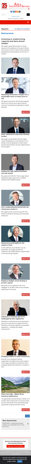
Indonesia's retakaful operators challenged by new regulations (13, 318)
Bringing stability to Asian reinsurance (15, 356)
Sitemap (21, 18)
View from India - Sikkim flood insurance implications (12, 395)
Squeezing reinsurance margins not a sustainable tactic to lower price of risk (15, 96)
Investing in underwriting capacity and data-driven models (13, 41)
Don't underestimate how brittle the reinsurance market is (15, 208)
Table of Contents (22, 29)
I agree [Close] (19, 461)
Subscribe (10, 18)
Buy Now (26, 112)
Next (27, 416)
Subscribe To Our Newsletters (16, 446)
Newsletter (15, 18)
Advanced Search (15, 16)
